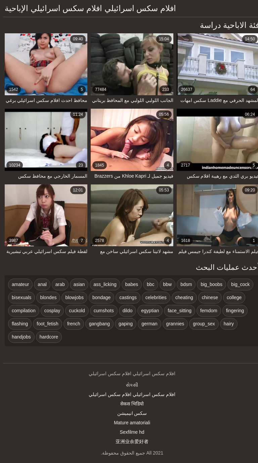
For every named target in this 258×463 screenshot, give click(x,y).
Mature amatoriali (129, 422)
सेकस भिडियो (129, 403)
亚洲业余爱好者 (129, 441)
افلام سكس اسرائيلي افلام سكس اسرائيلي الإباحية (87, 8)
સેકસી (129, 385)
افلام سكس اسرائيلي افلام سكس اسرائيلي (129, 394)
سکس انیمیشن (129, 413)
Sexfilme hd (129, 432)
